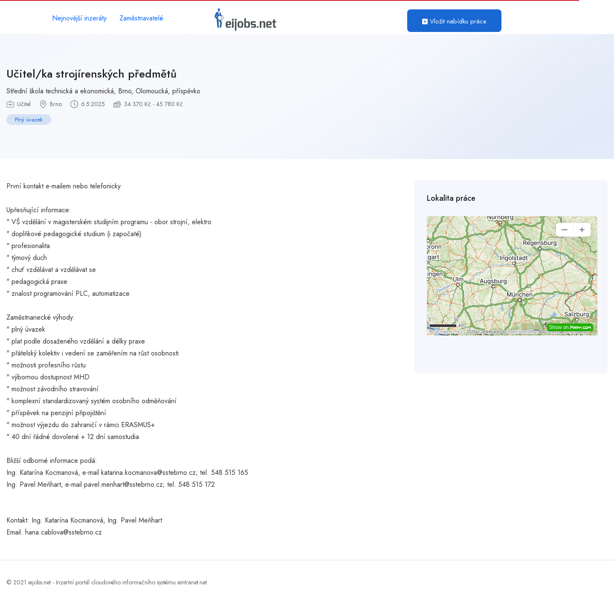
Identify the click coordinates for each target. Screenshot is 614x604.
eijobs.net (39, 582)
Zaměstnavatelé (141, 18)
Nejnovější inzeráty (79, 18)
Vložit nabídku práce (454, 21)
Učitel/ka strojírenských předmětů (91, 74)
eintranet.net (192, 582)
